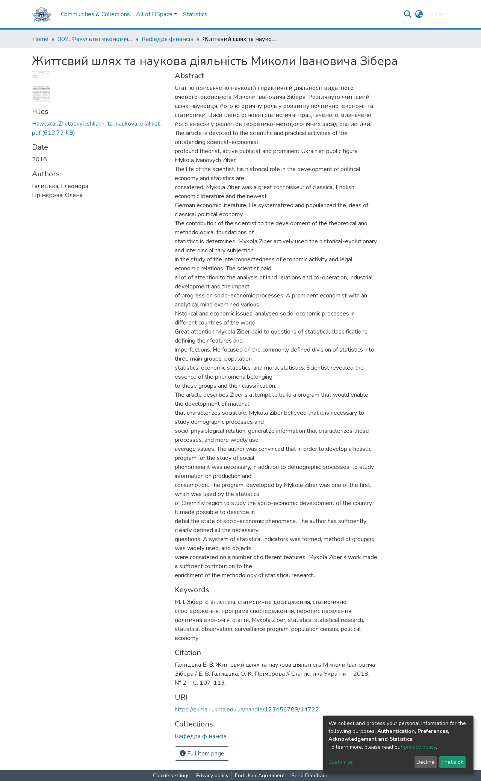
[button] (419, 14)
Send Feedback (309, 775)
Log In (435, 14)
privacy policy (420, 747)
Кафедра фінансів (168, 39)
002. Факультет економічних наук (95, 39)
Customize (340, 762)
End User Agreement (260, 775)
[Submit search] (408, 14)
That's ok (452, 762)
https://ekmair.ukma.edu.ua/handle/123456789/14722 (247, 709)
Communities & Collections (95, 14)
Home (40, 39)
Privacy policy (212, 775)
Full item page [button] (202, 753)
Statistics (195, 14)
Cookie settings (171, 775)
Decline (425, 762)
